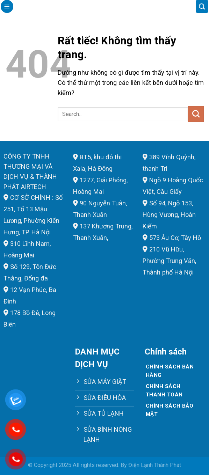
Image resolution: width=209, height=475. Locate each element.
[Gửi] (196, 114)
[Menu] (7, 6)
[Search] (202, 6)
